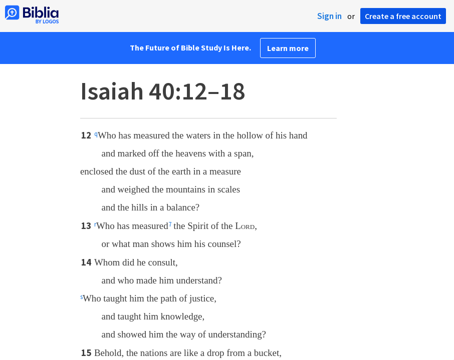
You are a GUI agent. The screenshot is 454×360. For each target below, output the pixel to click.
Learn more (288, 48)
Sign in (329, 16)
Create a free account (403, 16)
